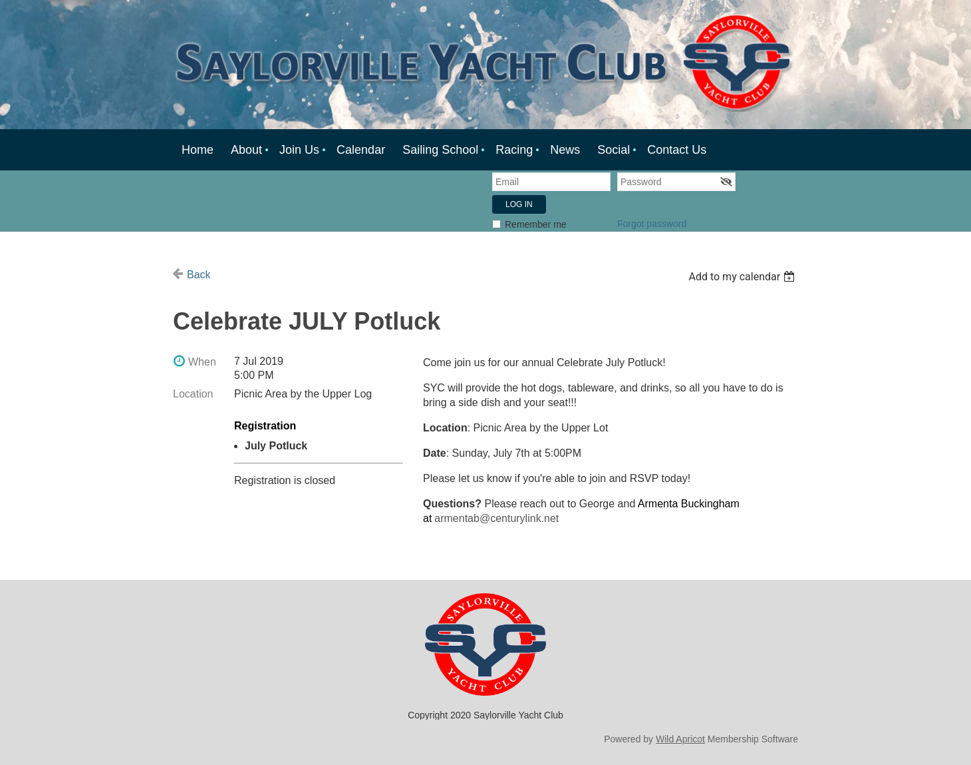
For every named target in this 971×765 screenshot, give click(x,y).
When (202, 362)
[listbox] (743, 276)
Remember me (536, 224)
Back (199, 274)
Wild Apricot (680, 739)
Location (193, 393)
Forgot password (651, 223)
